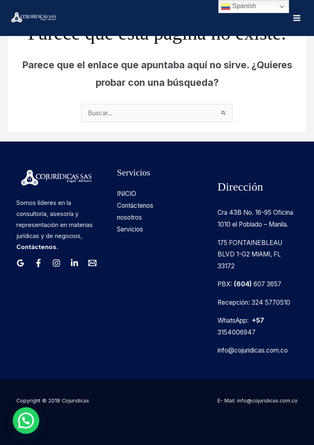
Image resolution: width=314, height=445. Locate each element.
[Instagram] (56, 263)
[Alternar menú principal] (297, 18)
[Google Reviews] (20, 263)
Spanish (238, 6)
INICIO (126, 194)
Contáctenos (135, 205)
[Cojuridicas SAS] (32, 18)
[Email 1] (92, 263)
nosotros (129, 217)
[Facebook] (38, 263)
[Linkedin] (74, 263)
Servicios (130, 229)
